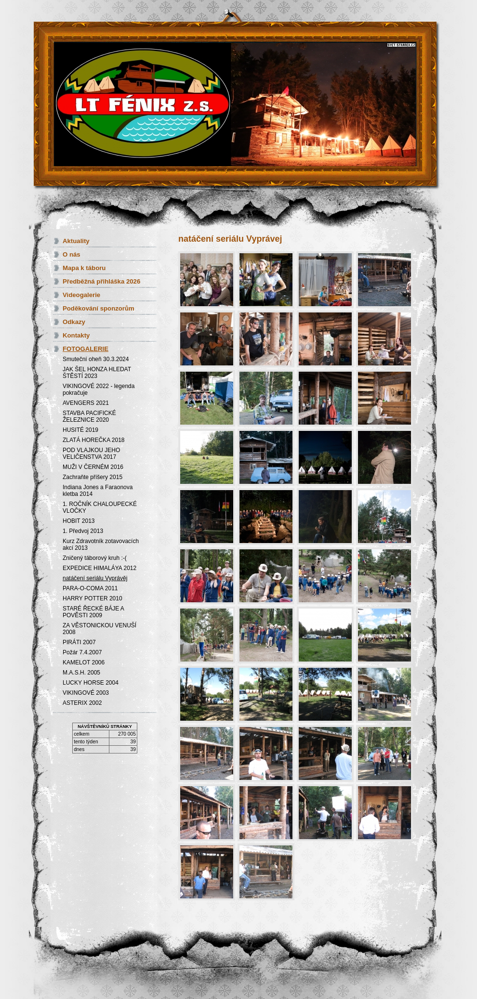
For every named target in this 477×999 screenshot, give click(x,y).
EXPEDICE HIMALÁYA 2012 (99, 568)
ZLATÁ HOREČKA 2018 (94, 440)
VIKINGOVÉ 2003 (86, 692)
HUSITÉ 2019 (80, 430)
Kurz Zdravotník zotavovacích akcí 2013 (101, 544)
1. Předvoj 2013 (83, 531)
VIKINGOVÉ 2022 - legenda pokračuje (98, 389)
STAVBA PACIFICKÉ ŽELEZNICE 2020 (89, 416)
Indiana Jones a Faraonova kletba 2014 (97, 490)
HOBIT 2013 (78, 521)
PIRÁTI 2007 (79, 642)
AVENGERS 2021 (86, 403)
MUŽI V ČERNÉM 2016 (93, 467)
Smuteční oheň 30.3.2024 (96, 359)
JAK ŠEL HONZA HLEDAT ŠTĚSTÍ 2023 (97, 372)
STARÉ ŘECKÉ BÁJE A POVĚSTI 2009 (93, 612)
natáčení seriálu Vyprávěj (95, 578)
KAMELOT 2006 (84, 662)
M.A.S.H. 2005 (81, 672)
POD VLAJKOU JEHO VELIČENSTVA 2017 (91, 453)
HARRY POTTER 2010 (92, 598)
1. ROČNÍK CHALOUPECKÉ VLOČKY (100, 507)
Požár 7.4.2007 (82, 652)
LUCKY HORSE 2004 (91, 682)
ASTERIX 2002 (82, 703)
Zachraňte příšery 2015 (92, 477)
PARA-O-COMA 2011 (90, 588)
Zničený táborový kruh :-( (95, 558)
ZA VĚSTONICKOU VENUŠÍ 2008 (99, 629)
